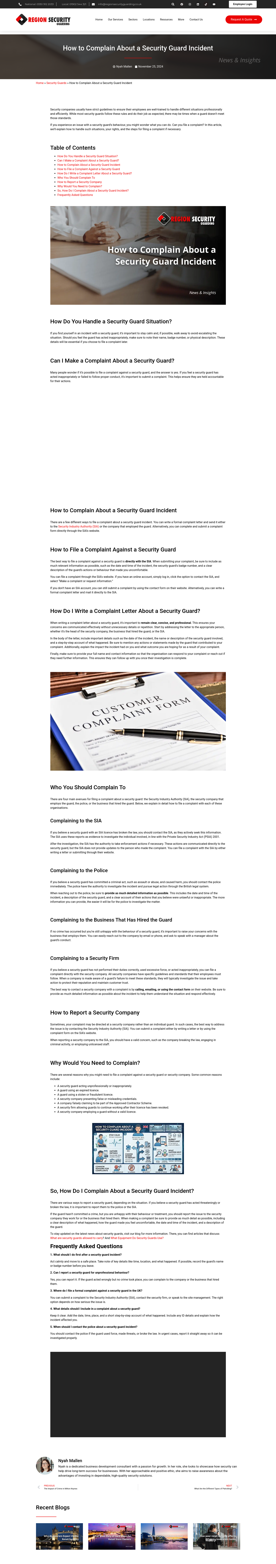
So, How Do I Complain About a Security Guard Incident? (93, 190)
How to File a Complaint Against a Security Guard (88, 169)
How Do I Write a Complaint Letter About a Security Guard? (94, 173)
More (181, 19)
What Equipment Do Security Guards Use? (137, 1238)
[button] (173, 4)
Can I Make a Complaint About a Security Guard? (88, 160)
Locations (149, 19)
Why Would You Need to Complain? (79, 186)
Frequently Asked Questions (75, 195)
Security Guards (56, 83)
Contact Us (196, 19)
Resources (166, 19)
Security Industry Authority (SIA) (78, 526)
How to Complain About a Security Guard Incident (88, 165)
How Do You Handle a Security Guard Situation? (87, 156)
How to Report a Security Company (79, 182)
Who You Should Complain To (76, 177)
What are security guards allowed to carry (76, 1238)
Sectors (133, 19)
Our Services (115, 19)
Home (99, 19)
